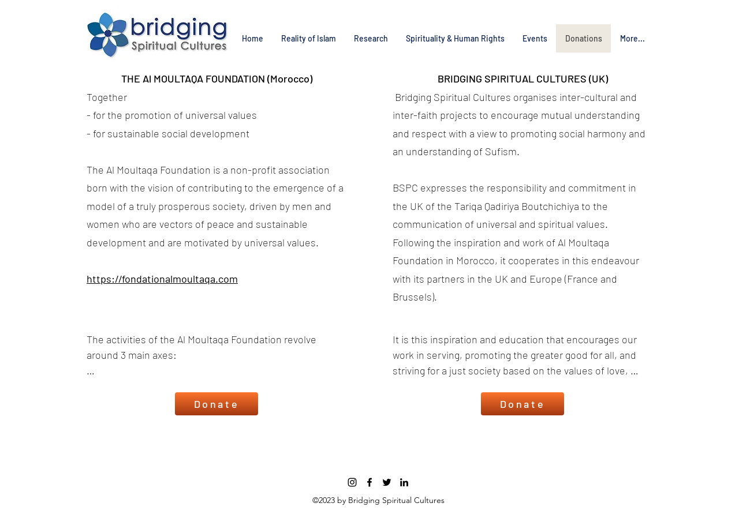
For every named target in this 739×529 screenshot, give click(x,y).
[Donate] (216, 403)
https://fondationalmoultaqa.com (162, 278)
